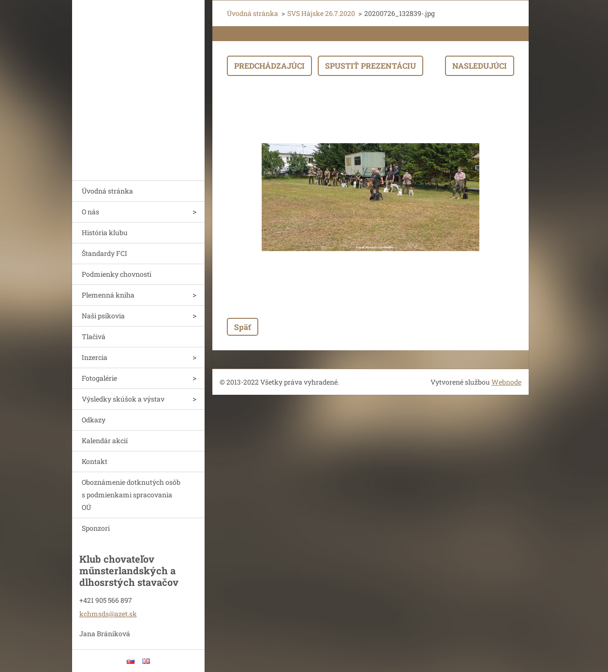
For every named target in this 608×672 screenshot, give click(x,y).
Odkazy (93, 419)
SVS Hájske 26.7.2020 (321, 13)
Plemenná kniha (108, 294)
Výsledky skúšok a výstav (123, 398)
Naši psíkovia (103, 315)
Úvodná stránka (107, 190)
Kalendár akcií (105, 440)
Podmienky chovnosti (116, 274)
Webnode (506, 382)
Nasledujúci (479, 65)
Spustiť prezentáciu (370, 65)
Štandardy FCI (104, 253)
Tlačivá (93, 336)
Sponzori (96, 528)
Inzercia (94, 357)
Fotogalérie (99, 378)
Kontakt (94, 461)
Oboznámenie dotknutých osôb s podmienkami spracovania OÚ (131, 495)
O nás (90, 211)
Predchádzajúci (269, 65)
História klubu (105, 232)
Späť (242, 327)
